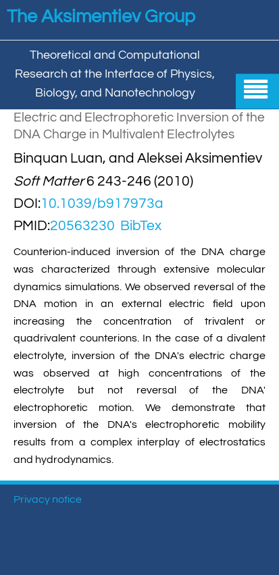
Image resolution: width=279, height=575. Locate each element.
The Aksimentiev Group (101, 16)
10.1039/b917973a (102, 203)
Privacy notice (48, 499)
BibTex (140, 226)
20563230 (82, 226)
